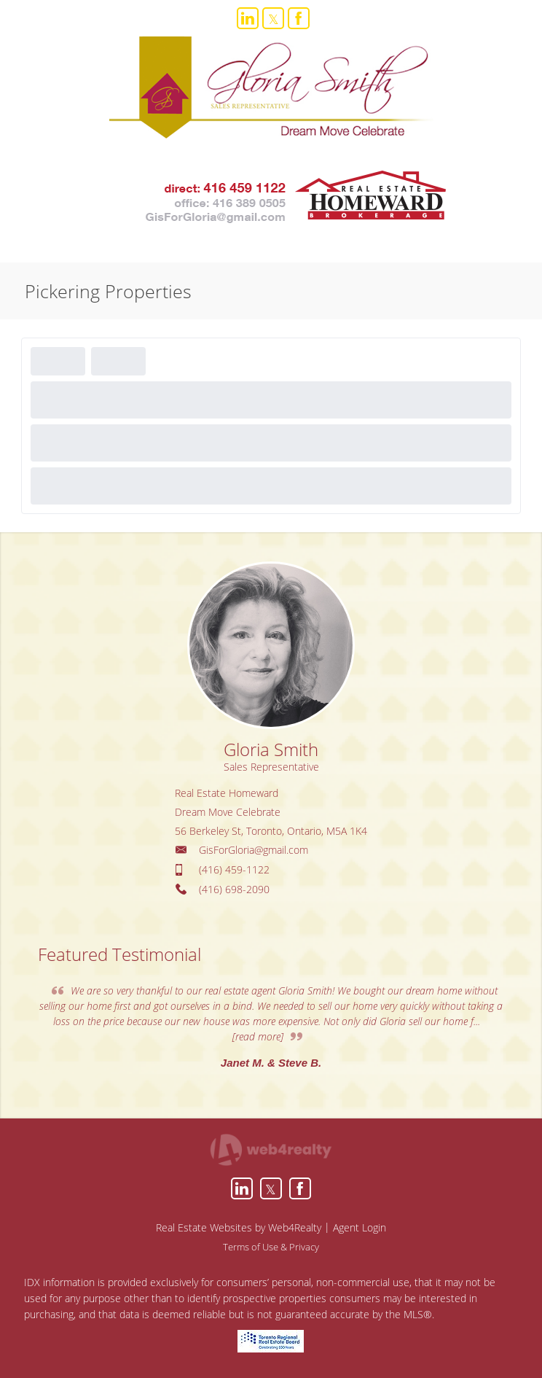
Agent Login (359, 1227)
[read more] (257, 1036)
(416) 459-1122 (234, 869)
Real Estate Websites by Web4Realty (238, 1227)
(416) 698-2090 (234, 889)
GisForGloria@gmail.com (253, 850)
